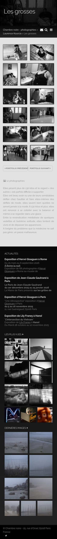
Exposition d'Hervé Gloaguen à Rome (26, 259)
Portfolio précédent (16, 168)
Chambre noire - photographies (19, 29)
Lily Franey (25, 322)
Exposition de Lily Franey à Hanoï (23, 315)
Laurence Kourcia (12, 33)
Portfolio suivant (40, 168)
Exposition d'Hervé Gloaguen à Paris (25, 297)
